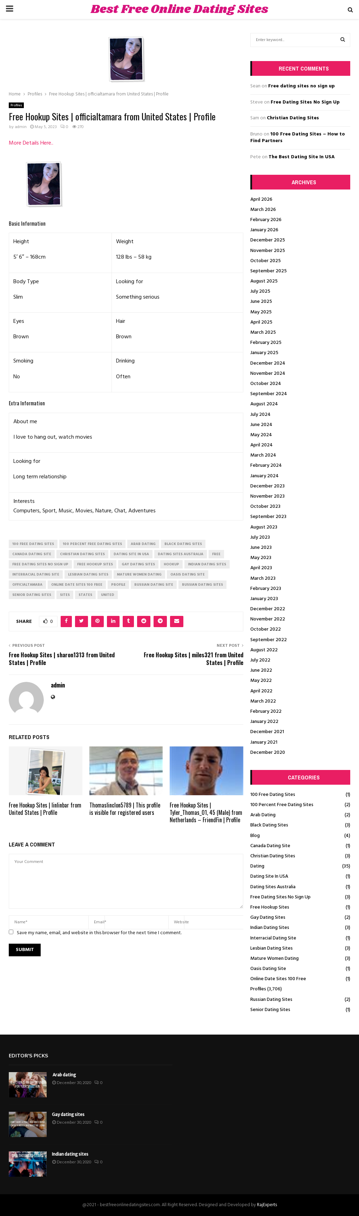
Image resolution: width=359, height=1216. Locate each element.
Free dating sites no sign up (301, 86)
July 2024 (260, 415)
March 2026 (263, 210)
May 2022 (261, 681)
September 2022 (268, 640)
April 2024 (261, 445)
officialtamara (27, 584)
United (107, 595)
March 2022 (263, 701)
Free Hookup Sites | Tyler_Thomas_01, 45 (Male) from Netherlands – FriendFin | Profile (206, 812)
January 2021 (263, 742)
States (85, 595)
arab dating (143, 544)
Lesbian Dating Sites (271, 948)
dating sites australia (180, 554)
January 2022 (264, 722)
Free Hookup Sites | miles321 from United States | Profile (193, 658)
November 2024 (267, 374)
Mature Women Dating (274, 959)
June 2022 (261, 670)
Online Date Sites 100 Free (278, 979)
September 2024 (268, 394)
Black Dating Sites (269, 825)
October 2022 (265, 629)
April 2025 (261, 322)
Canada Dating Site (270, 846)
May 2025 (261, 312)
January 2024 (264, 476)
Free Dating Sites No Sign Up (305, 102)
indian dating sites (207, 564)
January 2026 (264, 230)
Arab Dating (263, 815)
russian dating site (153, 584)
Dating (257, 866)
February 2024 (266, 465)
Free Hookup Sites (269, 907)
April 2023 (261, 568)
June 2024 (261, 425)
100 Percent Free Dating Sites (281, 805)
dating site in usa (131, 554)
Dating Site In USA (269, 876)
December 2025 (267, 240)
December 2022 (267, 609)
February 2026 (266, 220)
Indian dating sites (70, 1154)
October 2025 (265, 261)
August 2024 (264, 404)
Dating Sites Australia (273, 887)
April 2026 (261, 199)
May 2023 (260, 558)
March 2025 (263, 332)
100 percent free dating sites (92, 544)
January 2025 (264, 353)
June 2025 (261, 302)
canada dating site (31, 554)
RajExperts (267, 1205)
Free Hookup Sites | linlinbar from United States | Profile (45, 809)
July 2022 (260, 660)
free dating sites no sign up (40, 564)
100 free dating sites (33, 544)
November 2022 (267, 619)
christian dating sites (82, 554)
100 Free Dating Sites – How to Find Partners (297, 137)
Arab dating (64, 1074)
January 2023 (264, 599)
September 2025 (268, 271)
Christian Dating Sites (293, 118)
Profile (118, 584)
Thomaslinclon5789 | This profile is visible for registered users (124, 809)
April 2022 (261, 691)
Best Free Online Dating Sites (179, 9)
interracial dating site (35, 574)
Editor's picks (28, 1055)
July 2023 (260, 537)
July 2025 (260, 291)
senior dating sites (31, 595)
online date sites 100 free (76, 584)
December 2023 (267, 486)
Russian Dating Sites (271, 1000)
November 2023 (267, 496)
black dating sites (183, 544)
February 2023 (265, 589)
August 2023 (263, 527)
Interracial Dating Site (273, 938)
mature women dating (139, 574)
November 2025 (267, 251)
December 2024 (267, 363)
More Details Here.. (31, 143)
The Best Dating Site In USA (302, 157)
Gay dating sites (68, 1114)
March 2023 (263, 578)
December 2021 (267, 732)
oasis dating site (187, 574)
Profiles (16, 105)
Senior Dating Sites (270, 1010)
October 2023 (265, 507)
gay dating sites (138, 564)
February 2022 (266, 711)
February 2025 (266, 343)
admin (21, 127)
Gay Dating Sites (267, 917)
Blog (255, 836)
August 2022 (264, 650)
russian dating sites (202, 584)
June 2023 (261, 548)
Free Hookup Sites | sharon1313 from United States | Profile (62, 658)
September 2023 (268, 517)
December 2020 (267, 753)
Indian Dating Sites (269, 928)
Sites (65, 595)
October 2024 (265, 384)
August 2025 (264, 281)
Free (216, 554)
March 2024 (263, 455)
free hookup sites (95, 564)
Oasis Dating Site (268, 969)
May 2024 (261, 435)
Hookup (171, 564)
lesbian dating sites (88, 574)
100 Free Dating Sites (272, 795)
